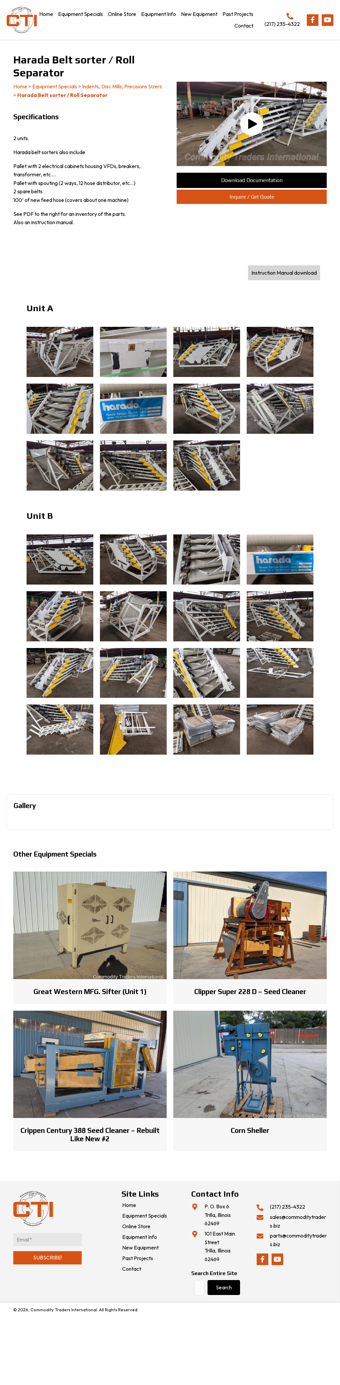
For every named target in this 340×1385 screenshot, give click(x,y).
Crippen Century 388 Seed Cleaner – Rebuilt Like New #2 (90, 1134)
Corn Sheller (250, 1130)
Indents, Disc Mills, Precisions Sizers (122, 86)
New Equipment (140, 1248)
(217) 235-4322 (282, 24)
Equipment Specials (54, 86)
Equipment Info (139, 1237)
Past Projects (137, 1258)
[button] (312, 20)
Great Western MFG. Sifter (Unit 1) (90, 991)
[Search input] (199, 1287)
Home (20, 86)
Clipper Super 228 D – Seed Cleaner (250, 991)
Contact (131, 1269)
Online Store (136, 1227)
